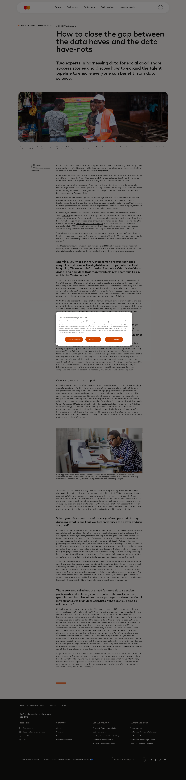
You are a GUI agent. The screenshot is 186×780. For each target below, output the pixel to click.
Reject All (93, 339)
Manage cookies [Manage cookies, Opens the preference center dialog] (113, 339)
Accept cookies (74, 339)
